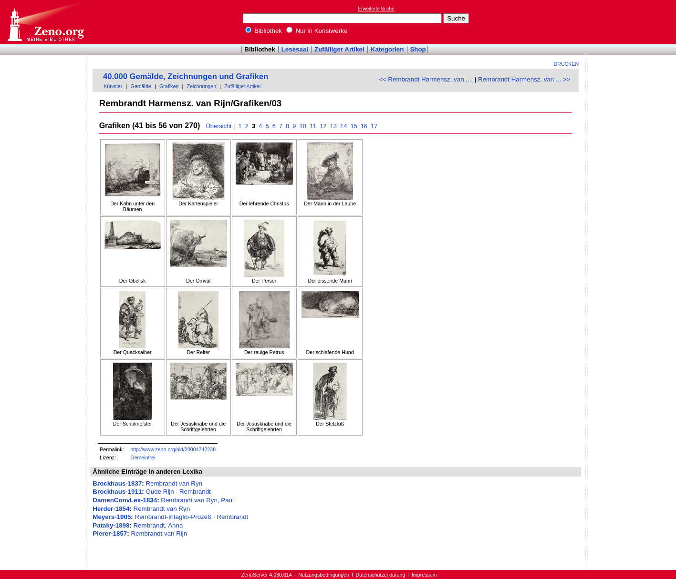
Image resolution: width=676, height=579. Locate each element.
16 (364, 126)
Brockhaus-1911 (117, 491)
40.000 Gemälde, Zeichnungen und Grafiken (185, 76)
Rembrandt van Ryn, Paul (197, 500)
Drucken (566, 64)
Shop (418, 49)
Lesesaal (294, 49)
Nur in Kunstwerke (317, 30)
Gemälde (141, 86)
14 (343, 126)
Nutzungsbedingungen (323, 575)
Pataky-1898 (111, 525)
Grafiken (168, 86)
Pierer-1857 (110, 533)
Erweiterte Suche (376, 8)
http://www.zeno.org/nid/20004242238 (173, 449)
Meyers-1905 (112, 516)
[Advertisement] (632, 21)
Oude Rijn (160, 491)
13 (333, 126)
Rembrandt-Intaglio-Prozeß (173, 516)
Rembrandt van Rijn (159, 533)
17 (374, 126)
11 (313, 126)
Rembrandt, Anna (158, 525)
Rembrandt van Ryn (174, 483)
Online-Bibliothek (45, 22)
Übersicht (218, 126)
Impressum (424, 575)
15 (354, 126)
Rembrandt (195, 491)
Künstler (113, 86)
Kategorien (387, 49)
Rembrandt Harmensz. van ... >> (524, 79)
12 (323, 126)
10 (303, 126)
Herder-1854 (111, 508)
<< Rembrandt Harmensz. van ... (425, 79)
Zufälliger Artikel (339, 49)
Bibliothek (263, 30)
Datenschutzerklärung (381, 575)
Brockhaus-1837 (117, 483)
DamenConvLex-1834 (125, 500)
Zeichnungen (201, 86)
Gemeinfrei (142, 457)
